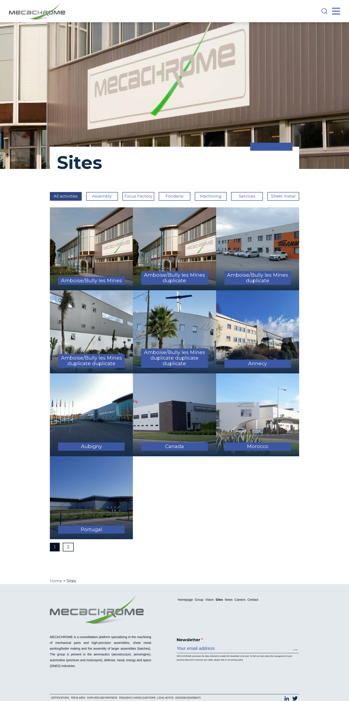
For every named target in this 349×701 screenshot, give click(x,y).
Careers (240, 599)
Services (247, 196)
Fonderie (174, 196)
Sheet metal (283, 196)
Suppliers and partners (102, 692)
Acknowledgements (188, 692)
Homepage (185, 599)
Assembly (102, 196)
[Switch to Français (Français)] (274, 685)
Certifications (60, 692)
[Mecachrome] (39, 11)
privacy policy (237, 660)
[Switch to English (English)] (291, 685)
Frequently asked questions (137, 692)
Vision (209, 599)
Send (295, 649)
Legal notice (165, 692)
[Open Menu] (336, 11)
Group (199, 599)
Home (56, 581)
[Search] (324, 11)
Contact (253, 599)
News (229, 599)
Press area (78, 692)
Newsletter (190, 639)
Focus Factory (138, 196)
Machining (210, 196)
